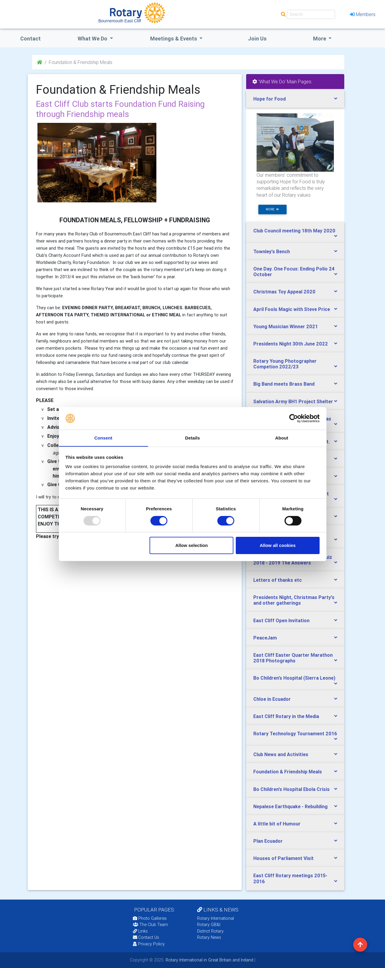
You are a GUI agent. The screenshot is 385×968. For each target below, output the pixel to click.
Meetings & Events (174, 38)
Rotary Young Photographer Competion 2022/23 (285, 364)
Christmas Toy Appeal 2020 (284, 292)
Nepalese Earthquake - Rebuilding (290, 806)
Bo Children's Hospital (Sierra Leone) (294, 678)
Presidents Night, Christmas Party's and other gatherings (293, 600)
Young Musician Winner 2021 (285, 326)
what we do (93, 38)
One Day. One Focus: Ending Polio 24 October (293, 271)
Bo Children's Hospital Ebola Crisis (291, 789)
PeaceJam (265, 638)
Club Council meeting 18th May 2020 (294, 231)
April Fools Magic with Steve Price (291, 309)
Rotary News (209, 937)
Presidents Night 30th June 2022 (290, 344)
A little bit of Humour (277, 824)
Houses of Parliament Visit (283, 858)
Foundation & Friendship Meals (287, 772)
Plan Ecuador (268, 841)
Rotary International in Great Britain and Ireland (208, 960)
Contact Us (146, 937)
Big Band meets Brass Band (284, 384)
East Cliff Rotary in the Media (286, 716)
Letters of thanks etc (277, 580)
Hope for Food (269, 99)
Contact (30, 38)
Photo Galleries (150, 918)
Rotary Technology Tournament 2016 (295, 733)
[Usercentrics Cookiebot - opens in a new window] (294, 418)
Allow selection (191, 545)
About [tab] (281, 437)
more (272, 209)
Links (140, 931)
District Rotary (210, 931)
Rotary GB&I (208, 924)
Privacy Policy (149, 944)
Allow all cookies (278, 545)
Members (362, 14)
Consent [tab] (103, 437)
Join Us (257, 38)
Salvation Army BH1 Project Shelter (293, 401)
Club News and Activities (280, 754)
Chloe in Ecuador (272, 699)
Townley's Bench (271, 251)
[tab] (295, 99)
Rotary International (215, 918)
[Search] (311, 14)
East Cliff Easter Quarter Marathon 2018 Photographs (293, 658)
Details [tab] (192, 437)
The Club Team (150, 924)
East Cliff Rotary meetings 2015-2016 (290, 878)
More (320, 38)
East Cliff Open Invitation (281, 620)
